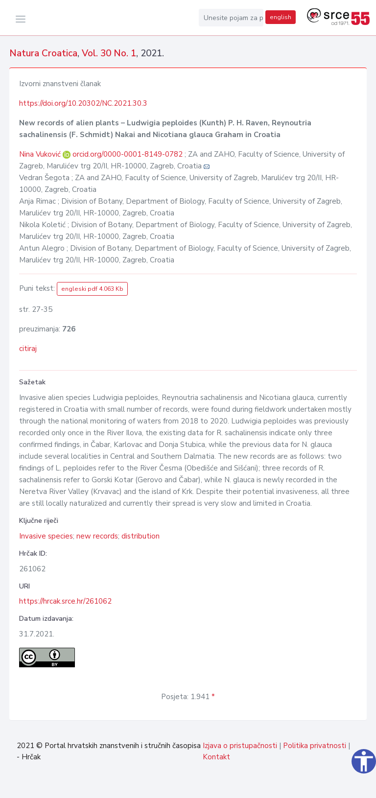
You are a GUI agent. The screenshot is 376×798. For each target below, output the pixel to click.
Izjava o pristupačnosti (240, 746)
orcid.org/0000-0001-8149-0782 (127, 154)
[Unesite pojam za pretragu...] (231, 17)
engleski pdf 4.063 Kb (92, 289)
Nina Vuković (41, 154)
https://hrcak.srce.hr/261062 (65, 601)
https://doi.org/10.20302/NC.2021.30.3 (83, 103)
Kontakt (216, 757)
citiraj (28, 348)
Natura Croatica (43, 53)
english (280, 17)
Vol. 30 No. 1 (109, 53)
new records (97, 536)
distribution (140, 536)
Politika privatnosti (314, 746)
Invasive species (46, 536)
